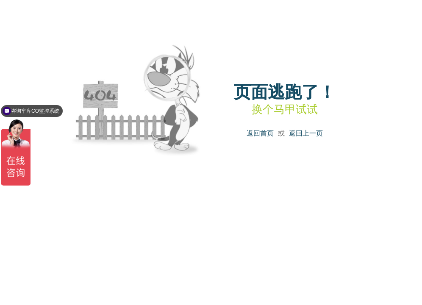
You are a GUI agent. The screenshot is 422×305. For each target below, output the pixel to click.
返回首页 (260, 133)
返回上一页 (306, 133)
